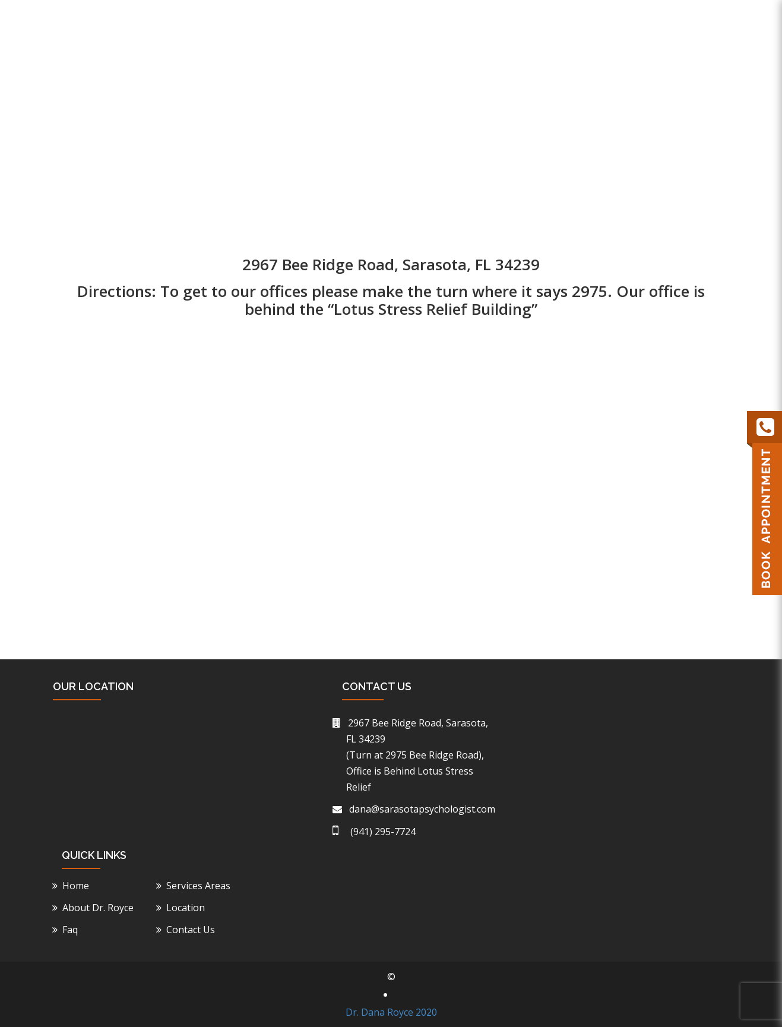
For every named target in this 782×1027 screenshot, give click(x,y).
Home (346, 74)
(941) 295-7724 (603, 16)
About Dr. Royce (419, 74)
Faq (638, 74)
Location (587, 74)
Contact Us (696, 74)
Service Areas (512, 74)
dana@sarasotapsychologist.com (420, 809)
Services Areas (200, 885)
